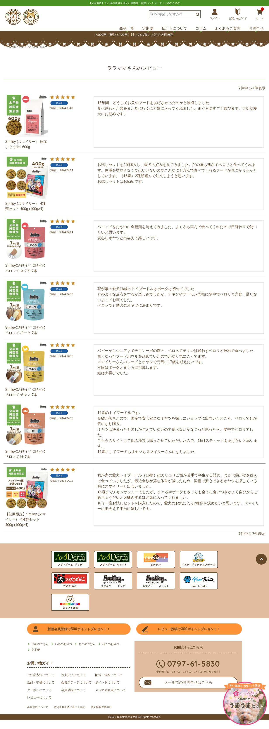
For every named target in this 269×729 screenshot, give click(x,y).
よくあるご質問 (228, 28)
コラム (201, 28)
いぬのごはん (39, 653)
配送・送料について (109, 684)
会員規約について (39, 717)
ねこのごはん (87, 653)
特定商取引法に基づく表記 (76, 717)
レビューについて (39, 706)
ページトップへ (261, 483)
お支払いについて (73, 684)
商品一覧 (126, 28)
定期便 (147, 28)
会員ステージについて (76, 691)
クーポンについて (39, 699)
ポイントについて (107, 691)
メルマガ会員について (110, 699)
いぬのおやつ (63, 653)
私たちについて (174, 28)
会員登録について (73, 699)
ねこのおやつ (110, 653)
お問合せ (256, 28)
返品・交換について (41, 691)
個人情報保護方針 (113, 717)
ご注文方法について (41, 684)
